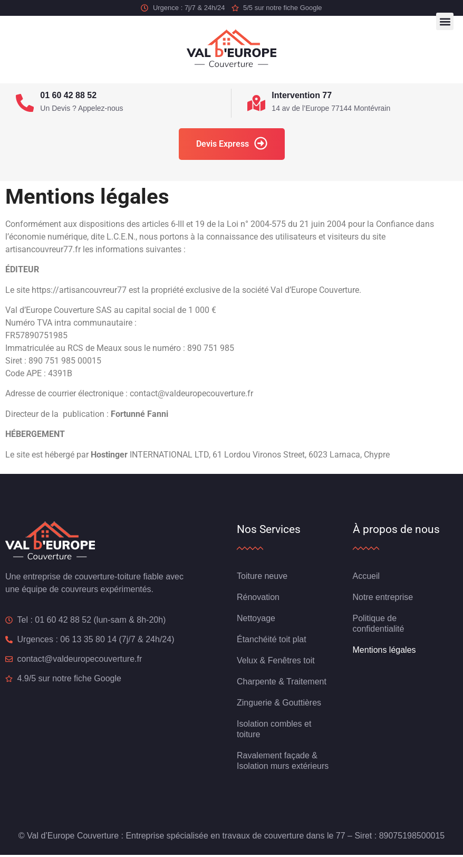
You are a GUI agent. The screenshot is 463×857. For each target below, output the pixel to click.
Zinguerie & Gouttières (279, 704)
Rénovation (258, 599)
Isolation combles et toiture (274, 731)
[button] (445, 21)
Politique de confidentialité (378, 625)
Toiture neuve (262, 578)
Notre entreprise (383, 599)
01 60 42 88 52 (71, 95)
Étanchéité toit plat (271, 641)
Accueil (366, 578)
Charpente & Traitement (281, 683)
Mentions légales (384, 651)
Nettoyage (256, 620)
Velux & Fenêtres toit (276, 662)
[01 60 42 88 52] (26, 104)
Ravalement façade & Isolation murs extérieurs (283, 763)
